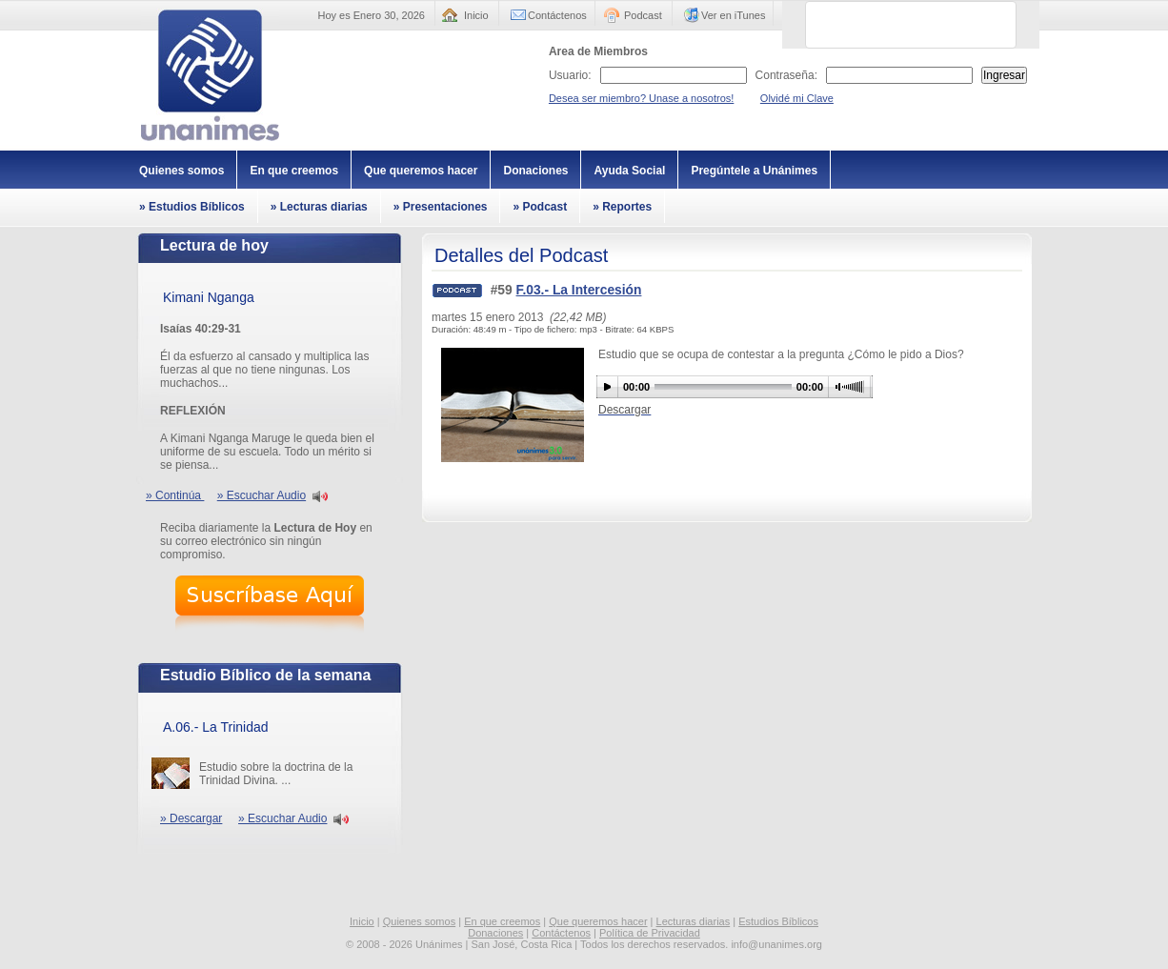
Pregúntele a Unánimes (754, 170)
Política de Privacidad (649, 933)
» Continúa (175, 495)
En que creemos (294, 170)
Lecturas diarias (693, 921)
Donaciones (535, 170)
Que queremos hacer (420, 170)
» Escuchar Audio (261, 495)
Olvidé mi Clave (797, 98)
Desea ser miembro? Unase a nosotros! (641, 98)
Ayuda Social (629, 170)
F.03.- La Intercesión (579, 290)
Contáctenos (557, 15)
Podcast (643, 15)
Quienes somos (181, 170)
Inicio (476, 15)
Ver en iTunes (733, 15)
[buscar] (888, 24)
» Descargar (191, 818)
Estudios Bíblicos (778, 921)
